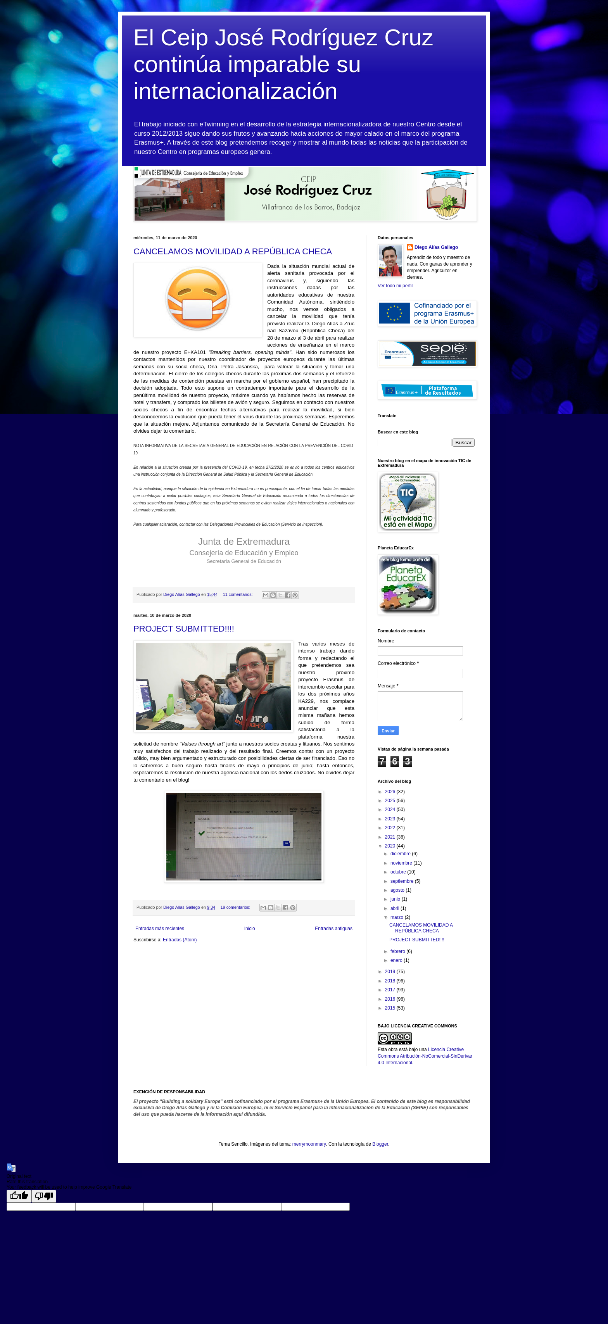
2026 (391, 791)
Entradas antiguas (333, 928)
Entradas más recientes (159, 928)
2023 (391, 819)
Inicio (249, 928)
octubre (398, 872)
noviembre (401, 863)
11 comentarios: (238, 594)
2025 (391, 800)
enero (397, 960)
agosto (398, 890)
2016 (391, 999)
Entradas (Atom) (180, 940)
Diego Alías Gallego (436, 247)
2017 (391, 990)
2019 (391, 971)
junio (396, 899)
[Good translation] (19, 1196)
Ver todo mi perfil (395, 285)
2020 (391, 846)
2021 (391, 837)
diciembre (401, 853)
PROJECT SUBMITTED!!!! (183, 629)
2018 (391, 981)
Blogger (380, 1144)
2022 (391, 827)
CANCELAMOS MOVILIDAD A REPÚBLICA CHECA (232, 251)
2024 (391, 809)
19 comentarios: (236, 907)
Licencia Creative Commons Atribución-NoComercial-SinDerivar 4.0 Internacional (425, 1056)
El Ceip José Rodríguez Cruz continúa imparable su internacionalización (283, 64)
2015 (391, 1008)
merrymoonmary (309, 1144)
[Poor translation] (43, 1196)
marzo (397, 917)
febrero (398, 951)
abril (395, 908)
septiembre (402, 881)
